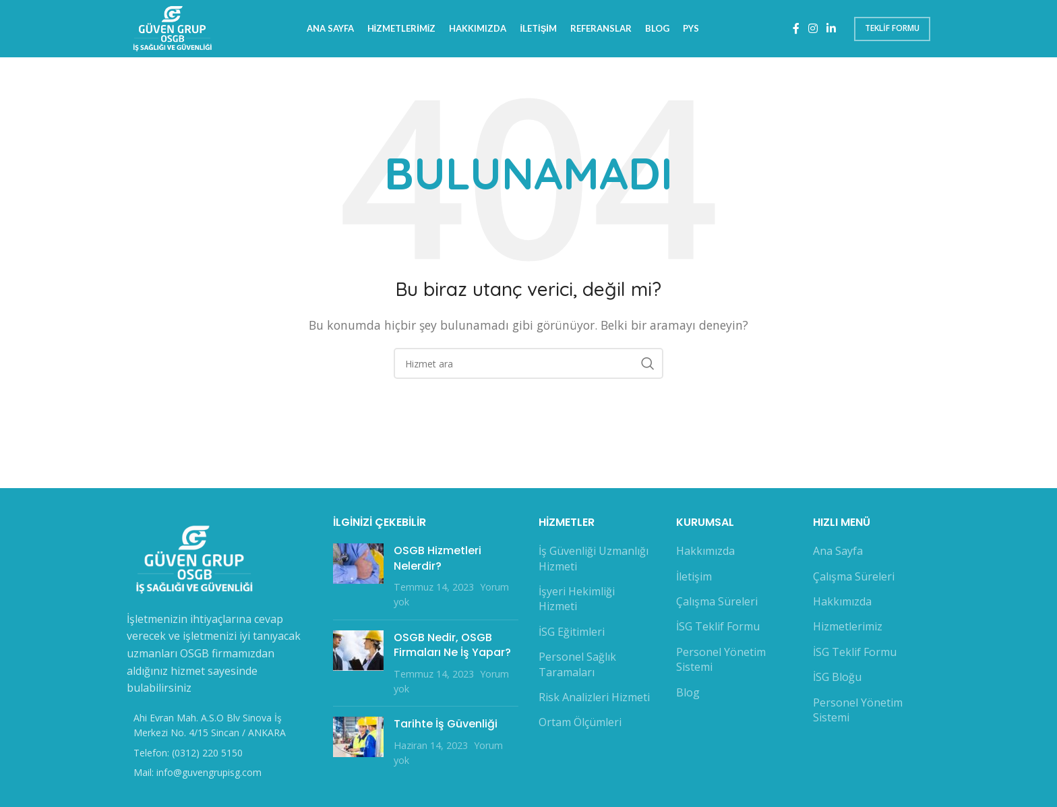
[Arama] (528, 366)
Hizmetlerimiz (847, 629)
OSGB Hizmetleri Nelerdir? (437, 561)
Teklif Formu (892, 30)
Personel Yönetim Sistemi (721, 662)
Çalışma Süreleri (717, 604)
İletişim (694, 579)
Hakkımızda (705, 554)
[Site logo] (175, 29)
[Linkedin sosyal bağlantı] (831, 30)
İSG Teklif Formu (718, 629)
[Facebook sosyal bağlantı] (796, 30)
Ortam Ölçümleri (580, 725)
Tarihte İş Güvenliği (445, 727)
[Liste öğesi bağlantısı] (220, 755)
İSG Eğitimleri (572, 634)
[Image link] (194, 561)
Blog (688, 695)
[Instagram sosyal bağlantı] (813, 30)
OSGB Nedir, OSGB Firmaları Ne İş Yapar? (452, 647)
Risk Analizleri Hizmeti (594, 700)
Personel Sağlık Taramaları (577, 667)
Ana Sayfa (838, 554)
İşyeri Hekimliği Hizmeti (577, 602)
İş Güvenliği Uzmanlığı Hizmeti (593, 561)
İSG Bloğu (837, 680)
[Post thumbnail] (358, 580)
